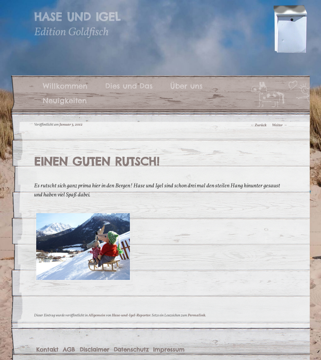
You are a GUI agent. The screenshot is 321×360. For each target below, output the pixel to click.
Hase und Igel (77, 17)
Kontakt (47, 349)
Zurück (258, 125)
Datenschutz (131, 349)
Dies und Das (129, 85)
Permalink (196, 315)
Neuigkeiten (65, 100)
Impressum (169, 349)
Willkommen (65, 85)
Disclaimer (94, 349)
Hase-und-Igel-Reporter (131, 315)
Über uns (186, 85)
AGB (69, 349)
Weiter (279, 125)
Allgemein (96, 315)
